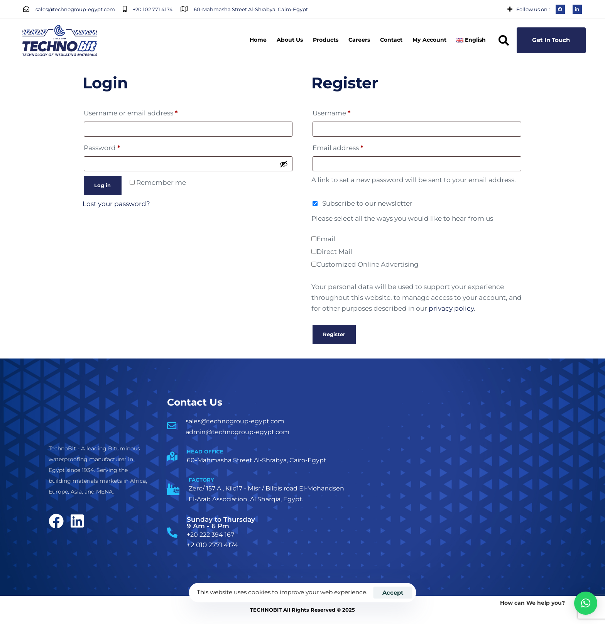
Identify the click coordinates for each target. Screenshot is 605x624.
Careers (359, 39)
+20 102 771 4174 (153, 9)
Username (346, 112)
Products (325, 39)
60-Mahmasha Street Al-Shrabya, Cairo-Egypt (251, 9)
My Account (429, 39)
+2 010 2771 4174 (212, 545)
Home (258, 39)
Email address (353, 146)
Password (117, 146)
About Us (290, 39)
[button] (504, 40)
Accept (393, 592)
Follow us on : (533, 9)
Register (334, 334)
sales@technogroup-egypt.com (75, 9)
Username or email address (146, 112)
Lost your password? (116, 204)
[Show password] (283, 164)
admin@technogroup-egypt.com (237, 432)
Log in (102, 185)
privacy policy (451, 308)
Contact (391, 39)
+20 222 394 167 (210, 534)
